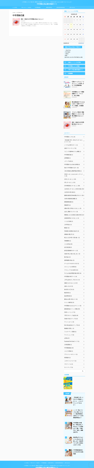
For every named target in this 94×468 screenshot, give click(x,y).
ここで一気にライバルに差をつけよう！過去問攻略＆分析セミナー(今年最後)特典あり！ (78, 411)
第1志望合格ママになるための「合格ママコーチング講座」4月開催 (78, 105)
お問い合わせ (72, 7)
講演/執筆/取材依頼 (61, 7)
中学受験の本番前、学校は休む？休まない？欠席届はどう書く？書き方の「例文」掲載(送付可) (78, 424)
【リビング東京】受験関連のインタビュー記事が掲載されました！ (78, 115)
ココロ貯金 (14, 7)
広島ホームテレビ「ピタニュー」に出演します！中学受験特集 (78, 84)
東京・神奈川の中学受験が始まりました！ (32, 19)
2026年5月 (81, 43)
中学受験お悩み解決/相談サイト (47, 4)
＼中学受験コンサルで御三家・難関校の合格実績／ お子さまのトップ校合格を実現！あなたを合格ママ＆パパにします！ (47, 461)
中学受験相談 (37, 7)
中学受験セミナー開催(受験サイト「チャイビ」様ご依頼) (78, 94)
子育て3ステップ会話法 (26, 7)
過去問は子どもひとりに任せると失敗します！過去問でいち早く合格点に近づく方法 (78, 436)
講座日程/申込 (49, 7)
